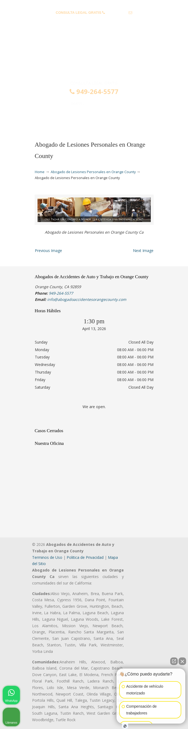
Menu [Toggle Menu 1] (43, 119)
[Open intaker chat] (125, 726)
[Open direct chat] (174, 661)
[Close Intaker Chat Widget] (182, 661)
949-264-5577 (117, 13)
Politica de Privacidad (85, 557)
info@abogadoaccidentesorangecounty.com (94, 21)
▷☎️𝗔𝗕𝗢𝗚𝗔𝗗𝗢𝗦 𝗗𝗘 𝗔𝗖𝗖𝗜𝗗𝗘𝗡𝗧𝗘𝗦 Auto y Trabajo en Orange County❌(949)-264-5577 (94, 57)
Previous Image (48, 250)
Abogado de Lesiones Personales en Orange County (93, 172)
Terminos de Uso (47, 557)
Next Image (143, 250)
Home (40, 172)
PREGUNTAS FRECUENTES (94, 4)
